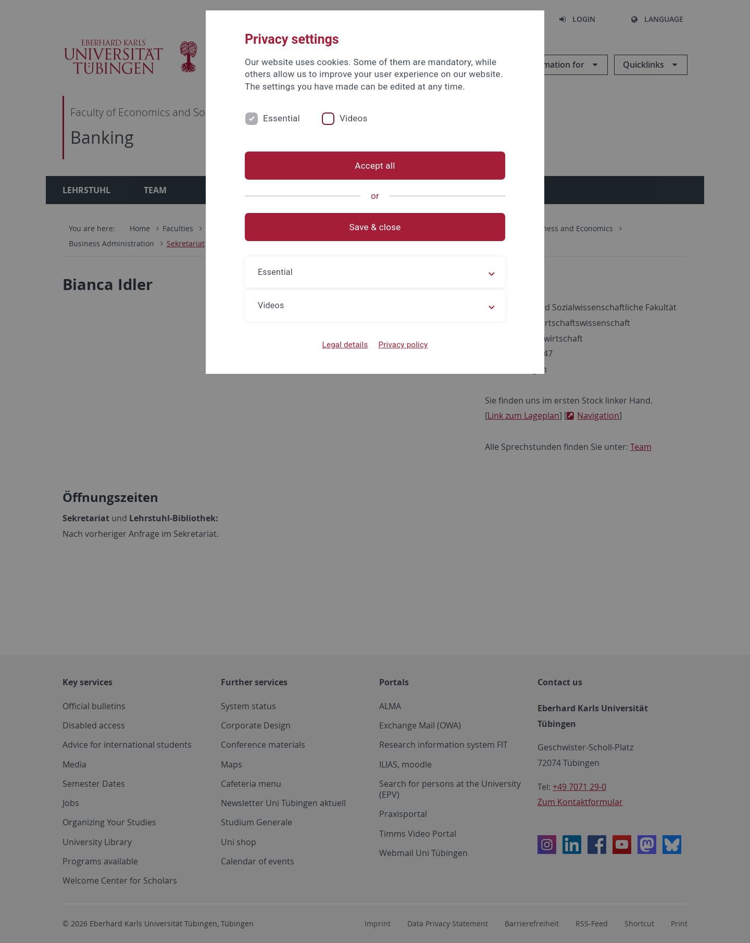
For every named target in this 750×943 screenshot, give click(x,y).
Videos (354, 118)
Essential (281, 118)
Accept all (375, 165)
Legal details (345, 344)
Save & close (375, 227)
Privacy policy (403, 344)
